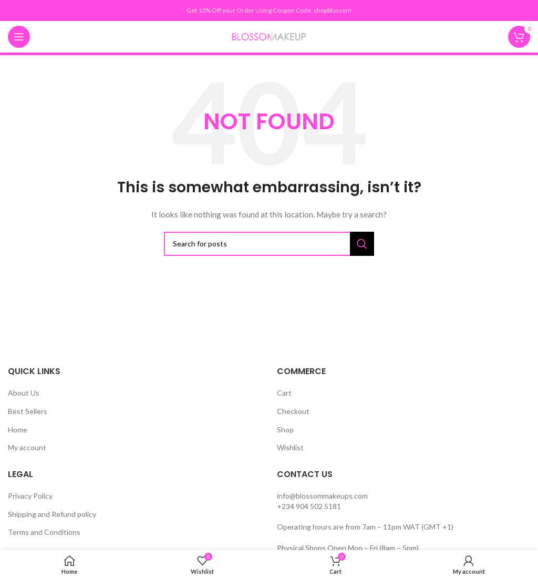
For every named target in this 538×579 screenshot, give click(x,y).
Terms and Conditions (44, 532)
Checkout (293, 411)
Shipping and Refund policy (52, 514)
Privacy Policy (30, 495)
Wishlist (290, 447)
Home (17, 429)
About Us (23, 392)
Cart (284, 392)
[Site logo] (269, 36)
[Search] (269, 244)
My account (27, 447)
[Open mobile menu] (19, 36)
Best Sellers (27, 411)
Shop (285, 429)
